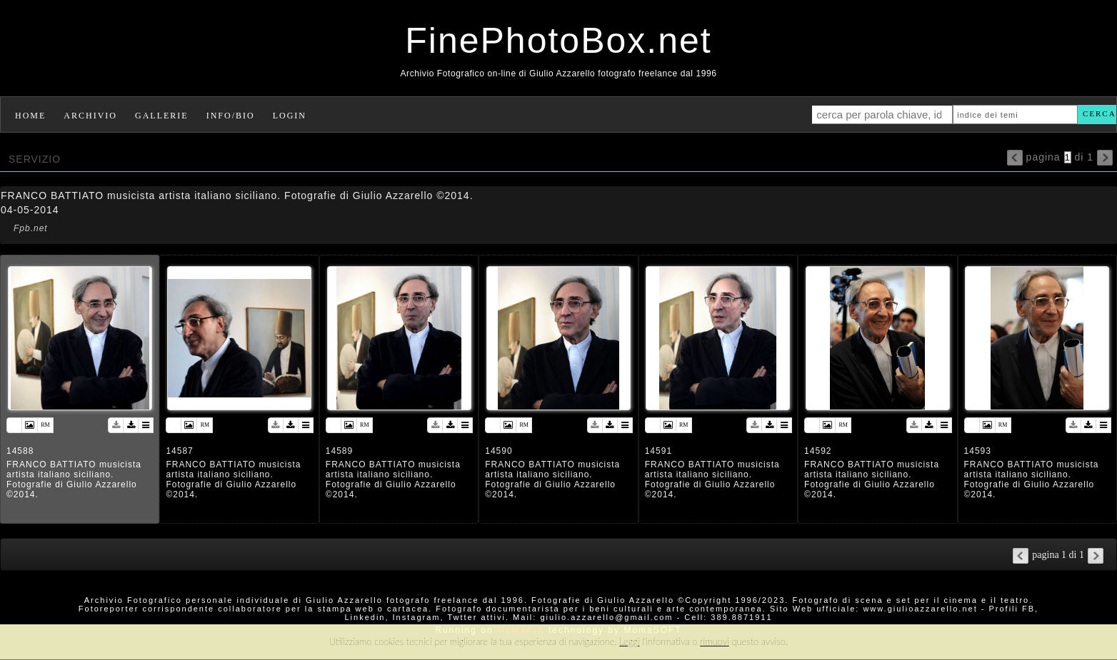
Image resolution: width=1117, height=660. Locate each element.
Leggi (629, 641)
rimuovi (714, 641)
